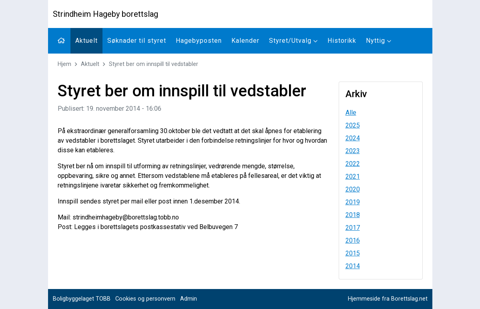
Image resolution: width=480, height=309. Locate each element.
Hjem (64, 64)
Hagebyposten (199, 40)
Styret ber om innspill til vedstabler (153, 64)
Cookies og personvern (145, 298)
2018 (352, 215)
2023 (352, 151)
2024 (352, 138)
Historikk (341, 40)
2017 (352, 227)
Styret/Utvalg (293, 40)
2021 (352, 176)
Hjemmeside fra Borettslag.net (388, 298)
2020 (352, 189)
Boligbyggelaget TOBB (81, 298)
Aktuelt (86, 40)
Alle (350, 112)
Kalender (245, 40)
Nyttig (379, 40)
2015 (352, 253)
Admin (188, 298)
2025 (352, 125)
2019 (352, 202)
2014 (352, 266)
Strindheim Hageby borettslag (105, 14)
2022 (352, 163)
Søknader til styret (136, 40)
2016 (352, 240)
